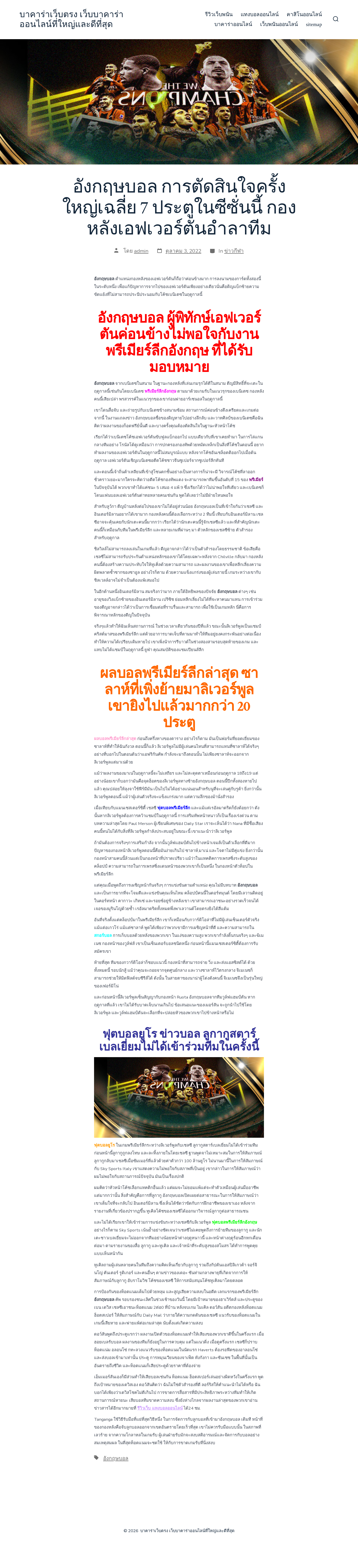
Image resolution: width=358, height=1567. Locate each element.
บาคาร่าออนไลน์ (233, 24)
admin (141, 250)
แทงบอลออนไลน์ (260, 14)
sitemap (314, 24)
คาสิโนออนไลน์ (304, 14)
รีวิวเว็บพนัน (219, 14)
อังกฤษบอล (115, 1458)
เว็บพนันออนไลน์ (279, 24)
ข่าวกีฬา (234, 250)
